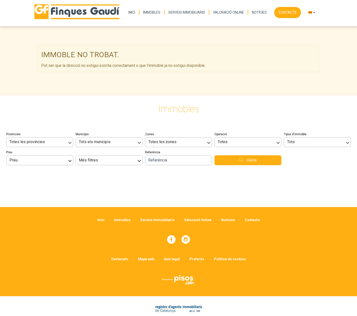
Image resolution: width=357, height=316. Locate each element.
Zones (149, 108)
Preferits (196, 233)
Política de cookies (230, 233)
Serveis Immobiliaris (186, 12)
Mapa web (146, 233)
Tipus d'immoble (295, 108)
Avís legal (172, 233)
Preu (9, 126)
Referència (152, 126)
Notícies (259, 12)
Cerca (248, 134)
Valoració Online (228, 12)
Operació (220, 108)
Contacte (288, 12)
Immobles (151, 12)
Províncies (13, 108)
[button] (312, 12)
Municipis (82, 108)
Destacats (119, 233)
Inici (131, 12)
